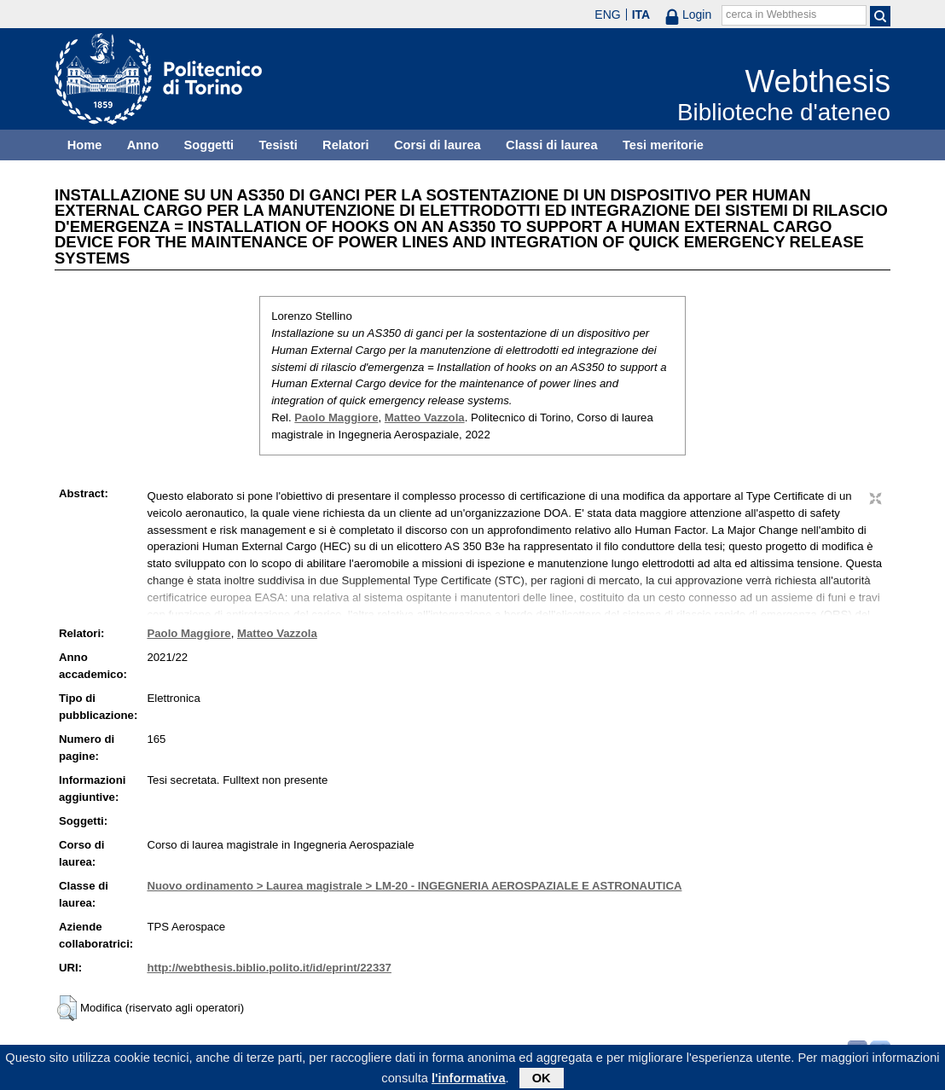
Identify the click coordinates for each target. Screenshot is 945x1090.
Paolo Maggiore (336, 417)
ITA (641, 14)
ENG (607, 14)
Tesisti (277, 145)
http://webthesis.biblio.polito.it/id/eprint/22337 (269, 967)
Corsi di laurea (437, 145)
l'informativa (469, 1080)
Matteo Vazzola (425, 417)
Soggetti (208, 145)
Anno (143, 145)
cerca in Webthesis (771, 14)
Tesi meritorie (663, 145)
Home (84, 145)
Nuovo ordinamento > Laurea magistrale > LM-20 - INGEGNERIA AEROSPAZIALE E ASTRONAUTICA (414, 885)
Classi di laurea (552, 145)
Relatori (345, 145)
